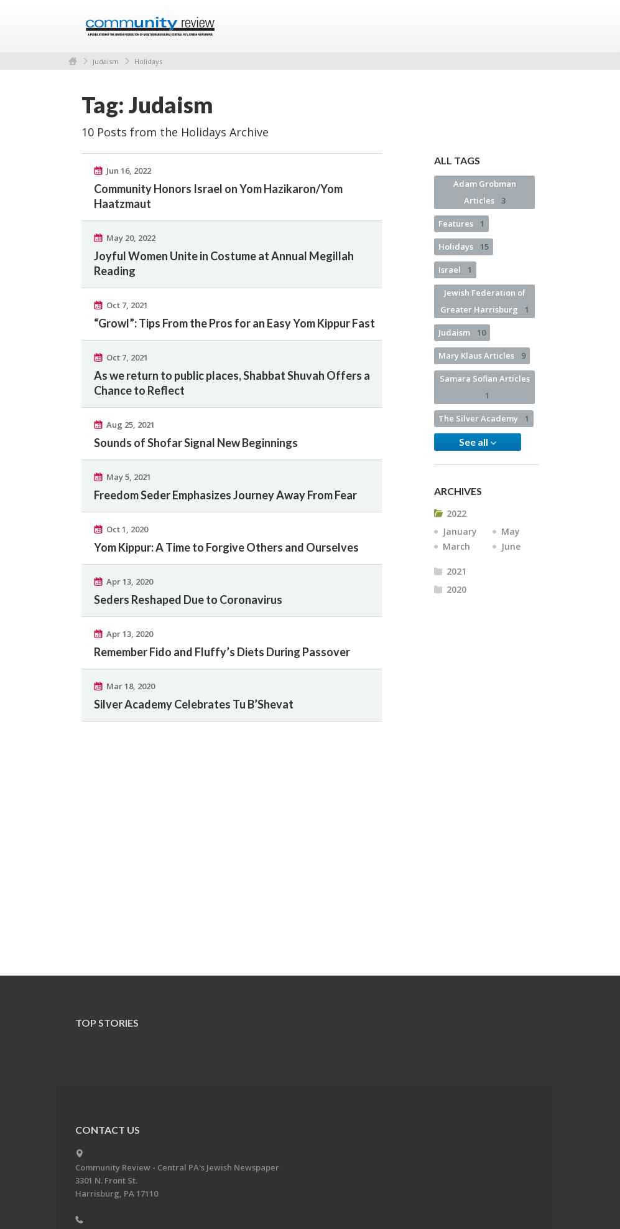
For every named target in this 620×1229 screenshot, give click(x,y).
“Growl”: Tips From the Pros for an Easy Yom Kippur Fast (234, 323)
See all (477, 442)
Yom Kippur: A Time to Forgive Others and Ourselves (226, 547)
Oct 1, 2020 (127, 529)
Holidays (148, 61)
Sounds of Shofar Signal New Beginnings (196, 443)
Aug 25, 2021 (130, 424)
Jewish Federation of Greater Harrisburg (484, 301)
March (456, 546)
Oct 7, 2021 (127, 305)
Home (72, 61)
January (460, 531)
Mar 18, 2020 (130, 686)
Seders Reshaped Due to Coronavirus (188, 599)
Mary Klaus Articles (481, 355)
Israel (455, 269)
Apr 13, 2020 (129, 581)
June (511, 546)
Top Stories (107, 1023)
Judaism (106, 61)
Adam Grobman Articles (484, 192)
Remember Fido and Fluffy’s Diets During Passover (222, 652)
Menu (524, 26)
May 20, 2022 (130, 237)
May (510, 531)
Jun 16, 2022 (128, 170)
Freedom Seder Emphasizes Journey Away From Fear (225, 495)
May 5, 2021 (128, 477)
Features (461, 223)
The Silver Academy (483, 418)
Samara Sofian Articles (485, 387)
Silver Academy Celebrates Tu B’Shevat (194, 704)
